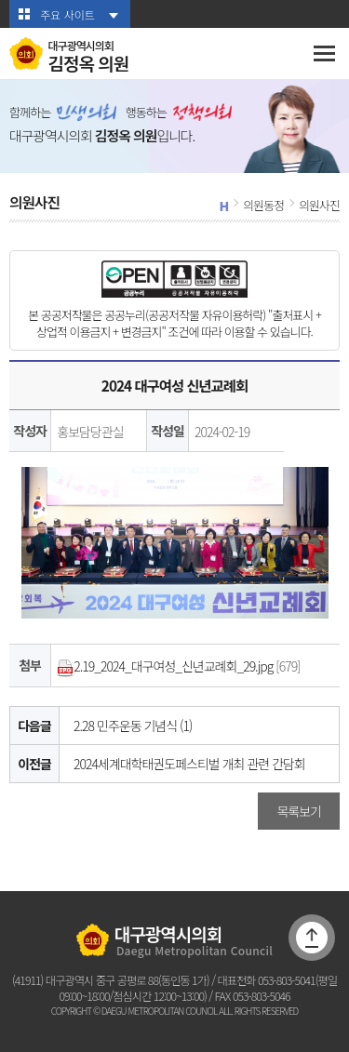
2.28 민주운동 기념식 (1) (133, 725)
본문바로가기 (0, 0)
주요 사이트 (67, 14)
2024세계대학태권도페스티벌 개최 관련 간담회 (189, 763)
